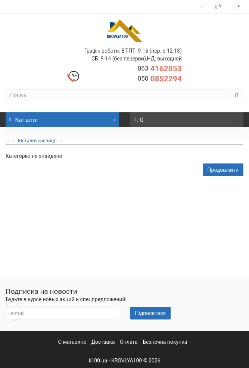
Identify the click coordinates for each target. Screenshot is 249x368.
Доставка (103, 342)
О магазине (72, 342)
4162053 (160, 68)
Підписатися (150, 313)
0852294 (160, 78)
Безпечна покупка (165, 342)
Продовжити (223, 170)
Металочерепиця (33, 140)
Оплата (129, 342)
